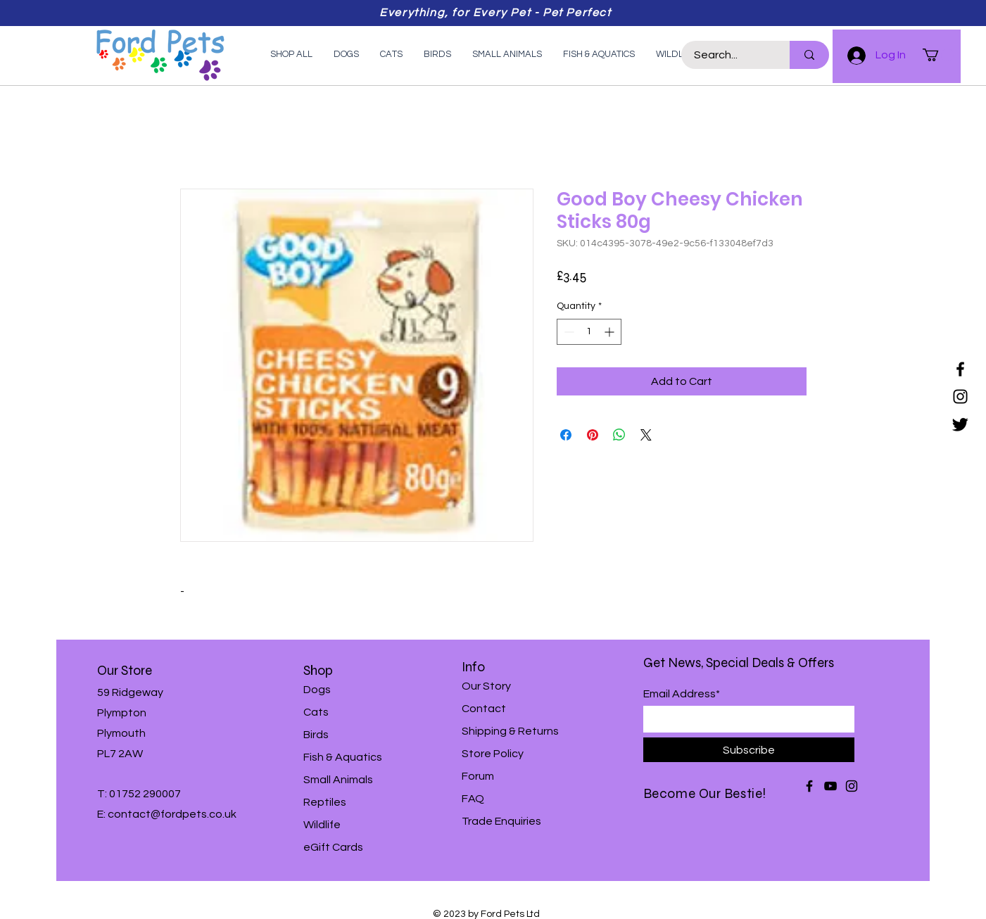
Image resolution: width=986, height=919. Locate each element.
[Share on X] (646, 434)
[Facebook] (960, 369)
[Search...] (727, 55)
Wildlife (322, 824)
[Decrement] (567, 331)
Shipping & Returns (510, 731)
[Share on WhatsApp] (619, 434)
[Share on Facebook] (565, 434)
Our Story (486, 686)
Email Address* (681, 693)
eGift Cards (333, 847)
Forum (478, 776)
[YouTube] (830, 786)
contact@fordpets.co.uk (172, 814)
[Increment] (610, 331)
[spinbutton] (589, 331)
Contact (484, 708)
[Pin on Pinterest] (592, 434)
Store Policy (493, 753)
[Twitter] (960, 423)
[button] (938, 55)
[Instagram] (960, 396)
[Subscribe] (748, 749)
